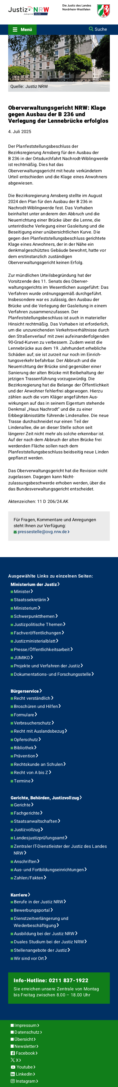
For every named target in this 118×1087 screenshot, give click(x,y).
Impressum (25, 1025)
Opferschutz (26, 739)
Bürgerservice (25, 691)
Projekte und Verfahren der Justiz (47, 666)
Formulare (24, 715)
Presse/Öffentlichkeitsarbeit (42, 649)
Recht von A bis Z (31, 772)
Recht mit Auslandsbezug (39, 731)
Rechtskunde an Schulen (38, 764)
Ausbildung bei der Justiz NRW (44, 934)
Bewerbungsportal (32, 910)
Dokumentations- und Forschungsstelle (52, 674)
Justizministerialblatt (34, 641)
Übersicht (23, 1039)
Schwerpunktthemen (34, 616)
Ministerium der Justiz (34, 584)
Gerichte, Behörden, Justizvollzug (45, 798)
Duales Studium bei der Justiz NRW (49, 942)
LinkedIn (24, 1074)
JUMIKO (22, 658)
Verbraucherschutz (32, 723)
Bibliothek (24, 748)
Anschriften (25, 861)
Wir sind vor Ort (29, 958)
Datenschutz (26, 1032)
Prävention (24, 756)
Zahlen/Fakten (28, 878)
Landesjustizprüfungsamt (39, 838)
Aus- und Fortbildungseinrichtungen (49, 870)
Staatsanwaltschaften (35, 821)
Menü (26, 29)
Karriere (19, 895)
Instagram (26, 1081)
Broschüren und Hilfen (36, 706)
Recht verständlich (32, 698)
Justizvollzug (27, 830)
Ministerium (25, 608)
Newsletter (25, 1046)
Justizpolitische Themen (38, 624)
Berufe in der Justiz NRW (38, 902)
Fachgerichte (27, 813)
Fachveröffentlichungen (37, 633)
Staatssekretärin (30, 600)
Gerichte (22, 805)
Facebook (25, 1053)
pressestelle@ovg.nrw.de (42, 532)
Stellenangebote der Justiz (40, 950)
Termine (22, 781)
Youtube (25, 1067)
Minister (22, 591)
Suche (101, 29)
